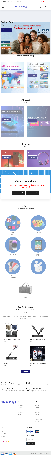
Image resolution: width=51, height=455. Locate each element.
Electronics (20, 407)
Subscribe (30, 443)
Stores (19, 1)
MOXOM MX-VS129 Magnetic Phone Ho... (38, 364)
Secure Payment (36, 383)
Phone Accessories (22, 417)
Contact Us (37, 407)
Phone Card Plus (34, 453)
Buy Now (6, 30)
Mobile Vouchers (21, 412)
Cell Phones (20, 405)
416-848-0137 (11, 1)
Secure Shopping (4, 436)
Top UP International (39, 424)
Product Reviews (38, 417)
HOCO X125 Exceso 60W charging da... (37, 340)
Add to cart (12, 336)
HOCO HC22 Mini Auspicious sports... (12, 339)
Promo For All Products (39, 419)
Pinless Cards (38, 421)
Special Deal (18, 193)
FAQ (2, 431)
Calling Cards (38, 412)
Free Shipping (9, 383)
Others (19, 414)
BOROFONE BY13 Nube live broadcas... (10, 362)
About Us (37, 405)
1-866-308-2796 (5, 1)
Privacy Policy (4, 433)
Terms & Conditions (5, 439)
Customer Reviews (39, 409)
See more (25, 371)
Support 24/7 (9, 388)
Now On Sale (32, 193)
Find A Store (37, 414)
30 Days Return (36, 388)
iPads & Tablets (21, 409)
